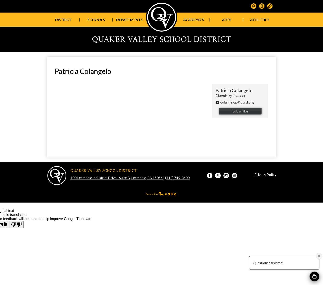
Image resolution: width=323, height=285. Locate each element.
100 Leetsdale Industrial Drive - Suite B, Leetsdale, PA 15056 (116, 177)
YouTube (234, 176)
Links (270, 6)
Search (253, 6)
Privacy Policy (265, 174)
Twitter (218, 176)
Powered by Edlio (161, 193)
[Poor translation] (16, 224)
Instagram (226, 176)
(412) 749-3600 (177, 177)
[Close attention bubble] (319, 256)
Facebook (209, 176)
